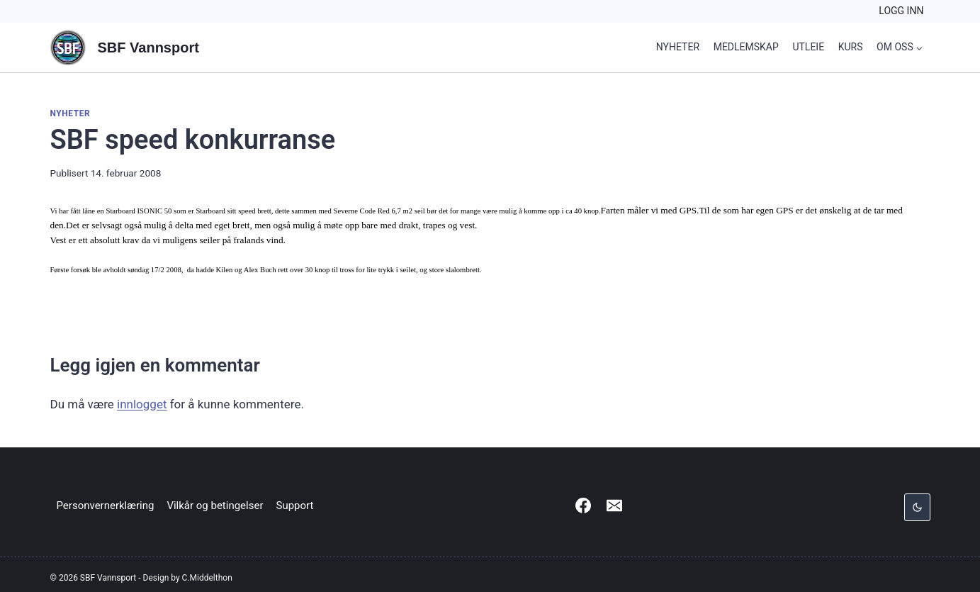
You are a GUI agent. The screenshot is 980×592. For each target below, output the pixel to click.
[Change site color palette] (917, 507)
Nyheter (677, 46)
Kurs (850, 46)
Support (295, 505)
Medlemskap (746, 46)
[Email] (614, 505)
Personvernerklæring (105, 505)
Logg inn (901, 10)
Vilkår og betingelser (215, 505)
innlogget (142, 404)
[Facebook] (583, 505)
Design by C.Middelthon (187, 578)
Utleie (808, 46)
